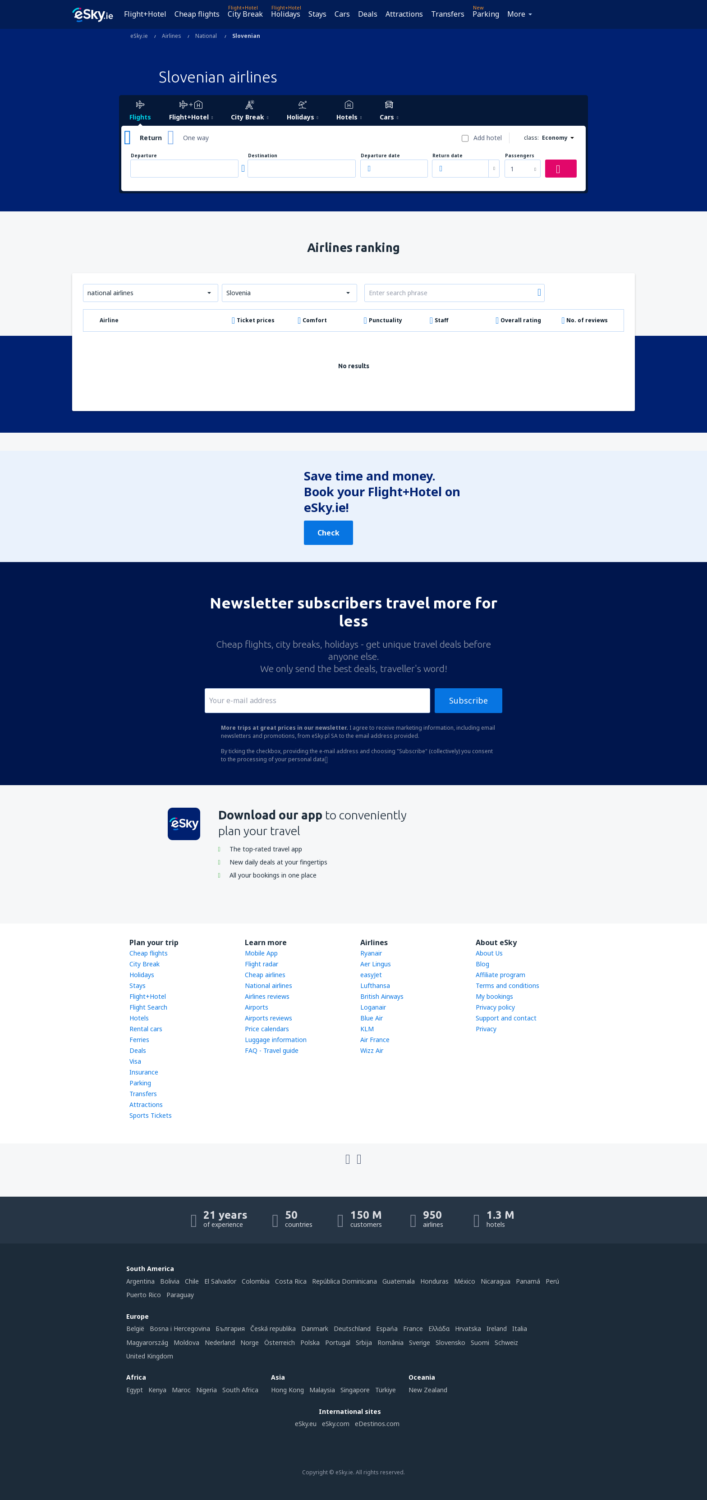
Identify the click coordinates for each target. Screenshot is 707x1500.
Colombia (256, 1281)
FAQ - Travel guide (271, 1050)
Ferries (139, 1039)
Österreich (279, 1342)
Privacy (486, 1028)
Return (151, 137)
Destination (262, 156)
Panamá (528, 1281)
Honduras (434, 1281)
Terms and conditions (507, 985)
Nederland (220, 1342)
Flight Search (148, 1007)
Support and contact (506, 1018)
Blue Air (371, 1018)
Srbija (364, 1342)
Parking (486, 14)
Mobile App (261, 953)
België (135, 1328)
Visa (135, 1061)
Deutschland (352, 1328)
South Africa (240, 1390)
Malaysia (322, 1390)
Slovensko (450, 1342)
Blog (482, 964)
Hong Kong (287, 1390)
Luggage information (276, 1039)
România (390, 1342)
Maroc (181, 1390)
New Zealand (428, 1390)
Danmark (314, 1328)
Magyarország (147, 1342)
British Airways (382, 996)
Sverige (419, 1342)
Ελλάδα (439, 1328)
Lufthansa (375, 985)
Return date (447, 156)
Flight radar (261, 964)
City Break (245, 14)
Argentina (140, 1281)
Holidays (285, 14)
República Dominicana (344, 1281)
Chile (192, 1281)
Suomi (480, 1342)
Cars (342, 14)
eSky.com (335, 1423)
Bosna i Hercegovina (180, 1328)
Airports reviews (268, 1018)
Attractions (404, 14)
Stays (317, 14)
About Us (489, 953)
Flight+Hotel (145, 14)
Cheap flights (197, 14)
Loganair (373, 1007)
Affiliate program (500, 974)
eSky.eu (306, 1423)
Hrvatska (468, 1328)
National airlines (268, 985)
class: (531, 138)
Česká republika (273, 1328)
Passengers (519, 156)
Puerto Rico (143, 1294)
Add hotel (487, 137)
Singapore (355, 1390)
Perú (552, 1281)
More (516, 14)
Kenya (157, 1390)
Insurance (143, 1072)
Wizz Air (371, 1050)
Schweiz (506, 1342)
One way (196, 137)
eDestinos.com (377, 1423)
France (413, 1328)
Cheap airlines (265, 974)
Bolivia (169, 1281)
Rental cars (145, 1028)
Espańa (387, 1328)
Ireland (497, 1328)
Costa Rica (291, 1281)
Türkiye (385, 1390)
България (230, 1328)
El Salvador (220, 1281)
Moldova (186, 1342)
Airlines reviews (267, 996)
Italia (519, 1328)
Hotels (139, 1018)
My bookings (494, 996)
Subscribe (468, 700)
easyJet (371, 974)
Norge (249, 1342)
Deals (367, 14)
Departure (144, 156)
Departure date (380, 156)
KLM (367, 1028)
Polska (310, 1342)
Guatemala (398, 1281)
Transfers (447, 14)
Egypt (134, 1390)
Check (328, 533)
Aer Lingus (375, 964)
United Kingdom (149, 1356)
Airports (256, 1007)
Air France (375, 1039)
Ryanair (371, 953)
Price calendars (267, 1028)
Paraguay (180, 1294)
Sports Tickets (150, 1115)
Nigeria (206, 1390)
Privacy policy (495, 1007)
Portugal (337, 1342)
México (464, 1281)
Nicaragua (495, 1281)
